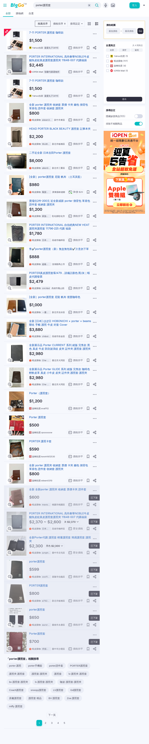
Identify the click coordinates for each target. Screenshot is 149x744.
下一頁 (52, 714)
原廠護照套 (15, 698)
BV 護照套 (54, 698)
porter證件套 (56, 665)
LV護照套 (58, 690)
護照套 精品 (35, 698)
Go (140, 31)
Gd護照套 (75, 690)
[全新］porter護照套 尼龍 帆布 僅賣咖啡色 (54, 297)
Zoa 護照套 (73, 698)
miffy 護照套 (16, 706)
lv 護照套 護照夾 (44, 681)
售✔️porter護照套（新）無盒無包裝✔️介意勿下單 (59, 249)
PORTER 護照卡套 (40, 441)
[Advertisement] (124, 237)
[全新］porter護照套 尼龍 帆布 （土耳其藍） (56, 176)
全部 (112, 50)
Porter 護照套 (37, 417)
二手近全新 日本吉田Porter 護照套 (50, 152)
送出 (124, 99)
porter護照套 (37, 561)
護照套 (58, 673)
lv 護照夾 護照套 (78, 673)
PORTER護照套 (38, 585)
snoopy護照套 (38, 690)
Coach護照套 (16, 690)
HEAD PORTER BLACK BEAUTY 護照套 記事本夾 (60, 128)
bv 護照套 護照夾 (18, 681)
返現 (137, 50)
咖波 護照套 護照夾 (70, 681)
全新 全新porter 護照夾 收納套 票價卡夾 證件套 (57, 489)
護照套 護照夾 (39, 673)
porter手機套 (35, 665)
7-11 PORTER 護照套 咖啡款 (46, 32)
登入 (134, 5)
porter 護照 (15, 665)
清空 (124, 50)
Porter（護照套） (39, 393)
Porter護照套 (37, 633)
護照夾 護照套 (17, 673)
